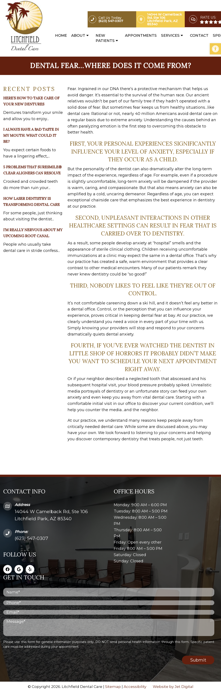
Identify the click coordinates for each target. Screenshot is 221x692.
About (78, 35)
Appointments (141, 35)
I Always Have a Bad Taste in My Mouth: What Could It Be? (31, 135)
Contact (199, 35)
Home (61, 35)
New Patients (105, 38)
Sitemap (113, 686)
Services (170, 35)
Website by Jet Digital (173, 686)
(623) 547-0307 (31, 538)
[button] (215, 48)
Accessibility (135, 686)
